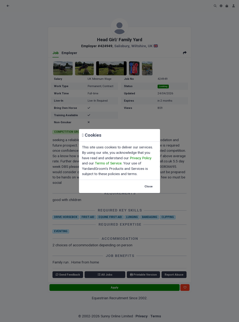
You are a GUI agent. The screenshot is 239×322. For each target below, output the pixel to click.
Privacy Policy (140, 158)
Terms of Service (108, 163)
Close (149, 186)
